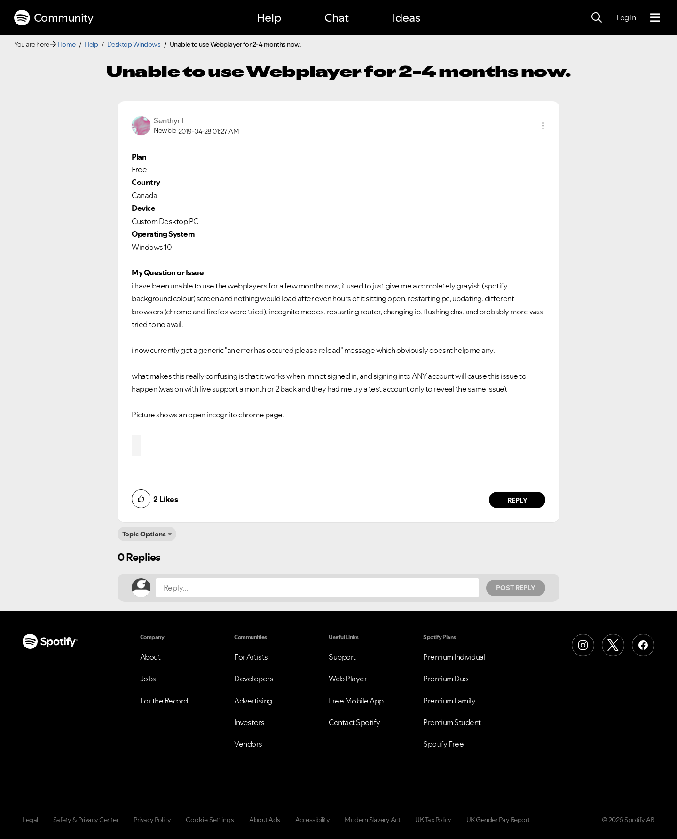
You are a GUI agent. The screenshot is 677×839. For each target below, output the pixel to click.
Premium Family (449, 700)
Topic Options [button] (144, 534)
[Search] (597, 18)
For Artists (251, 657)
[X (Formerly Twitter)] (613, 645)
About (150, 657)
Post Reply (515, 587)
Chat (336, 17)
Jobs (148, 678)
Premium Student (452, 722)
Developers (253, 678)
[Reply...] (317, 587)
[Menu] (655, 17)
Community (53, 18)
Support (342, 657)
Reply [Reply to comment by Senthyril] (517, 500)
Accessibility (312, 819)
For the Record (164, 700)
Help (269, 17)
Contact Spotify (354, 722)
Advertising (253, 700)
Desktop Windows (134, 44)
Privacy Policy (152, 819)
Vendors (248, 744)
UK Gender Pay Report (498, 819)
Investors (249, 722)
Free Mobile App (356, 700)
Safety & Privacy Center (86, 819)
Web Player (348, 678)
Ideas (406, 17)
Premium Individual (454, 657)
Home (67, 44)
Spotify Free (443, 744)
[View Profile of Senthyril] (168, 120)
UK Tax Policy (433, 819)
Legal (30, 819)
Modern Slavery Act (372, 819)
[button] (543, 126)
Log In (626, 17)
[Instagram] (583, 645)
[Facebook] (643, 645)
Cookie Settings (210, 819)
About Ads (264, 819)
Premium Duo (445, 678)
